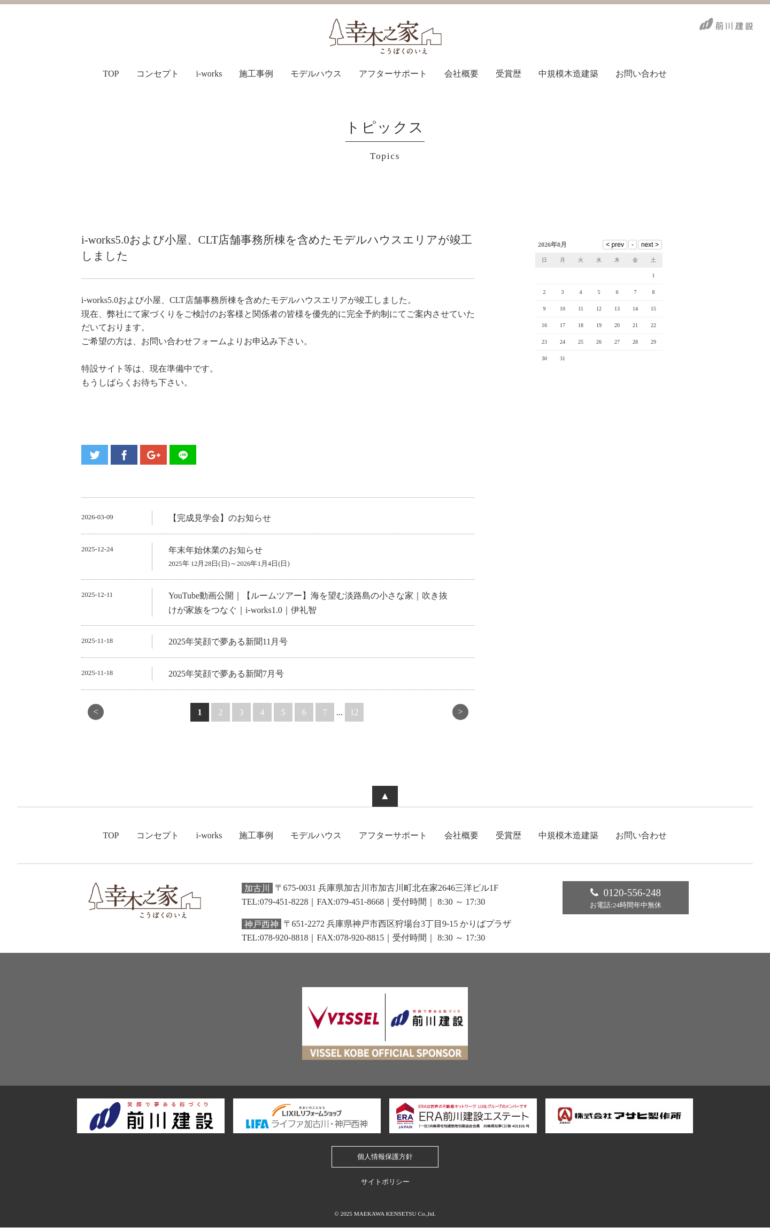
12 (354, 712)
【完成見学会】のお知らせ (219, 517)
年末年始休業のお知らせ (215, 550)
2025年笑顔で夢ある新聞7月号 (226, 673)
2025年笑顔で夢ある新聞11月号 (228, 641)
